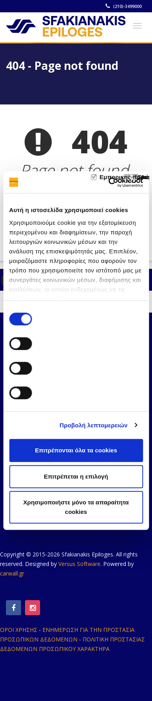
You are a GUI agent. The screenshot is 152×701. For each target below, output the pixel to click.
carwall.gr (12, 573)
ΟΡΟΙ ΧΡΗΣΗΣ (18, 629)
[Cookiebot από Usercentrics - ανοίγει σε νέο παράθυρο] (109, 182)
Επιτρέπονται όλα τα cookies (76, 450)
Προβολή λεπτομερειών (94, 425)
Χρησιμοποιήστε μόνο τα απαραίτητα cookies (76, 507)
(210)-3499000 (124, 6)
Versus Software (79, 564)
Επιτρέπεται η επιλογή (76, 476)
